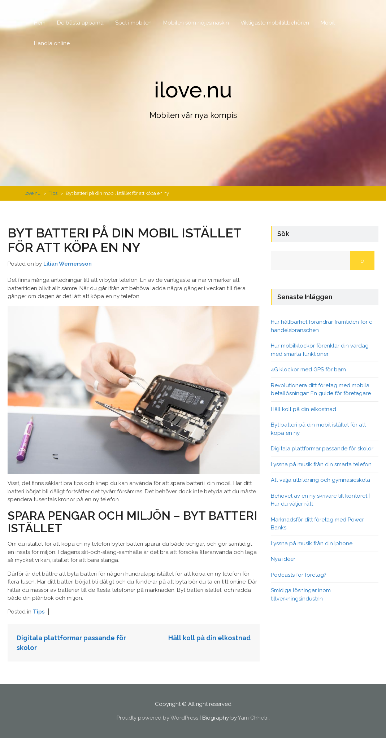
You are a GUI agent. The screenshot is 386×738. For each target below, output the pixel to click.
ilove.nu (193, 89)
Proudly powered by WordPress (157, 718)
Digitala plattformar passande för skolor (322, 448)
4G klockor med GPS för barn (308, 369)
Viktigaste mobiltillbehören (274, 22)
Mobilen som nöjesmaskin (196, 22)
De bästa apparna (80, 22)
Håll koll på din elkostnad (209, 638)
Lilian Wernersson (67, 264)
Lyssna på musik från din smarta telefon (321, 464)
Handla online (52, 43)
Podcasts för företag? (298, 575)
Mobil (328, 22)
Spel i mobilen (133, 22)
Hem (39, 22)
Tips (53, 193)
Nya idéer (283, 559)
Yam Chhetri (253, 718)
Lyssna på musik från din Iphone (311, 543)
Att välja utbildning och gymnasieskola (320, 480)
